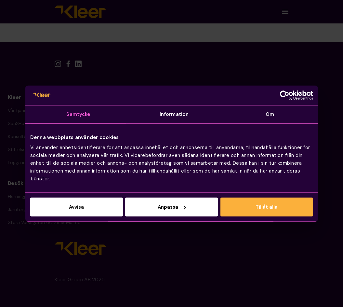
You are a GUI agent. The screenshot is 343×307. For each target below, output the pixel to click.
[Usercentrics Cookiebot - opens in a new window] (284, 95)
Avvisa (76, 207)
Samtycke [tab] (78, 114)
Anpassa (172, 207)
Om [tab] (270, 114)
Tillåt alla (267, 207)
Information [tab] (174, 114)
